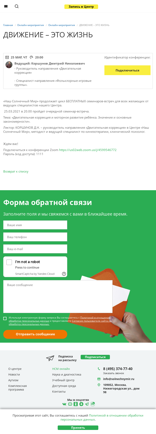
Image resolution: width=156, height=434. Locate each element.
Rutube (92, 403)
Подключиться (127, 70)
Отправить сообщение (35, 334)
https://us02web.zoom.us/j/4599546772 (88, 150)
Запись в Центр (81, 6)
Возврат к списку (15, 171)
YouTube (69, 403)
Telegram (81, 403)
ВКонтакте (64, 403)
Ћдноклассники (75, 403)
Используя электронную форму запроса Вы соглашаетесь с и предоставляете (60, 321)
